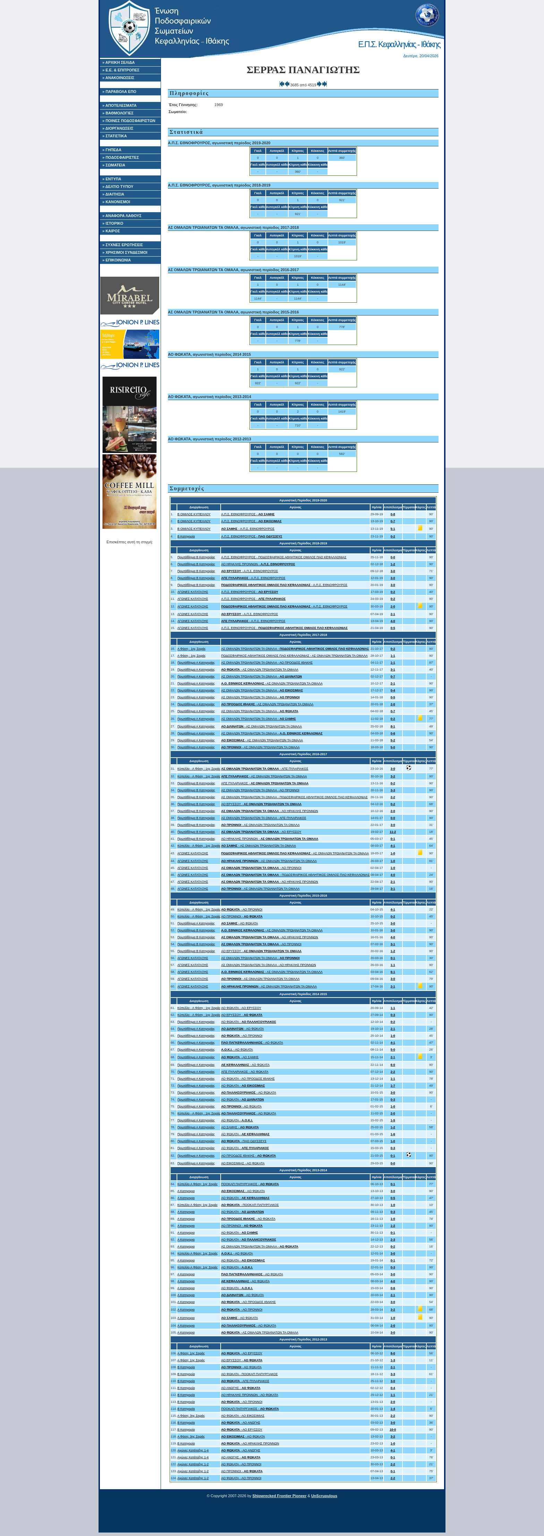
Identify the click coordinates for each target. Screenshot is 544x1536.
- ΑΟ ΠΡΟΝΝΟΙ (261, 868)
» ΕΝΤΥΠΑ (111, 179)
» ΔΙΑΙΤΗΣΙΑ (113, 194)
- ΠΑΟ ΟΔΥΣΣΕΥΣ (243, 1141)
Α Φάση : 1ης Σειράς (191, 648)
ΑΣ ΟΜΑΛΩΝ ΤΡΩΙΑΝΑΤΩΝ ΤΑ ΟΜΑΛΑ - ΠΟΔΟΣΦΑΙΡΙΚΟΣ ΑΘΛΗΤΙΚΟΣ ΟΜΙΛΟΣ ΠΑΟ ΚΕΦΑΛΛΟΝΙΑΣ (294, 797)
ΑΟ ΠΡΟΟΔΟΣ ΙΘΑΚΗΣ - (248, 1155)
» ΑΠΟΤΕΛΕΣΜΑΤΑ (119, 105)
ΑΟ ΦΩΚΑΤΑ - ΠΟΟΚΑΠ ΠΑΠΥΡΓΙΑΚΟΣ (249, 1374)
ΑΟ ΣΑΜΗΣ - (239, 1127)
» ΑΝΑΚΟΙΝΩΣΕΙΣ (118, 78)
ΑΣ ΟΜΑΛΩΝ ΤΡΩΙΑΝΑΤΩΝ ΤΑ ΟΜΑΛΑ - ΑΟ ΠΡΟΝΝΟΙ (260, 790)
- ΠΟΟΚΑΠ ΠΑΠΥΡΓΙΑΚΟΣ (250, 1205)
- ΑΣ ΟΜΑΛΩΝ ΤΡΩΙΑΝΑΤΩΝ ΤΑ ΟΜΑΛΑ (259, 669)
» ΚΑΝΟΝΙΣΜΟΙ (116, 202)
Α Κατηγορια (186, 1191)
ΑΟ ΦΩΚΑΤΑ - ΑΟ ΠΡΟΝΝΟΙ (241, 1464)
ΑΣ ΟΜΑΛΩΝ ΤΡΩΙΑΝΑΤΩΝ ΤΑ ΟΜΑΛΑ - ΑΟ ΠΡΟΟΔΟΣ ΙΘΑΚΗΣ (267, 662)
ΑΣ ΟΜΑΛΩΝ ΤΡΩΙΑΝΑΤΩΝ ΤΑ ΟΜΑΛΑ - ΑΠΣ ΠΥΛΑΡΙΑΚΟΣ (263, 818)
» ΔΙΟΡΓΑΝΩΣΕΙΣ (117, 128)
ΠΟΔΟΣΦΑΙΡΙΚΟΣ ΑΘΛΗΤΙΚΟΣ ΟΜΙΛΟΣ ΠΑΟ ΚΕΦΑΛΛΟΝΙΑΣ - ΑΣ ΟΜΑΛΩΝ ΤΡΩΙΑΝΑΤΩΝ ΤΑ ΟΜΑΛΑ (294, 655)
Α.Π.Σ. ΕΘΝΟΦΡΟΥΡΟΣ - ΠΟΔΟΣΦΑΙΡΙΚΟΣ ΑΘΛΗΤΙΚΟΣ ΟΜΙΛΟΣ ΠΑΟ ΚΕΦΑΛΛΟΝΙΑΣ (283, 557)
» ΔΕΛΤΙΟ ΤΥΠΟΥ (117, 186)
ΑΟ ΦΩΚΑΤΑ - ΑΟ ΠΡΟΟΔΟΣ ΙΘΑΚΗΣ (247, 1078)
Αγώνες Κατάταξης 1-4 (193, 1450)
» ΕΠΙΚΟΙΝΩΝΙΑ (116, 260)
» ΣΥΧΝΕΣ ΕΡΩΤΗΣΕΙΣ (122, 245)
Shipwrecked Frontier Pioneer (280, 1496)
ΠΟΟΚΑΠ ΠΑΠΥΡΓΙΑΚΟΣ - (250, 1184)
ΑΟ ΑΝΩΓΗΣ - (240, 1388)
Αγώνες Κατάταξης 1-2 (193, 1464)
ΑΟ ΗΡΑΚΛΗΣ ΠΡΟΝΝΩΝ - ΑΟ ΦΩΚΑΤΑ (249, 1395)
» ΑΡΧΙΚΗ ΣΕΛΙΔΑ (118, 62)
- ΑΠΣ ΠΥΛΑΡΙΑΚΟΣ (264, 768)
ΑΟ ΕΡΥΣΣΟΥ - (261, 804)
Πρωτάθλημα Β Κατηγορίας (196, 557)
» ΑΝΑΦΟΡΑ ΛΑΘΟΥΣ (122, 216)
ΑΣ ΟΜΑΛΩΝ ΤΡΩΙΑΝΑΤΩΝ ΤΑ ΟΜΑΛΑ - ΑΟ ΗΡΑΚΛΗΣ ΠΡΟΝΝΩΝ (268, 965)
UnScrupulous (324, 1496)
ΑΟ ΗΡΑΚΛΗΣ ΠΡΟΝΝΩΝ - (258, 564)
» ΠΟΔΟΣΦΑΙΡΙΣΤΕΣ (120, 157)
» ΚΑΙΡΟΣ (111, 231)
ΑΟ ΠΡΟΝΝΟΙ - (241, 916)
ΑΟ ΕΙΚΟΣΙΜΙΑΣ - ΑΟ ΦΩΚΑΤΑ (242, 1163)
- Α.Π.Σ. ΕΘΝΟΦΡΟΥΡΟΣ (247, 528)
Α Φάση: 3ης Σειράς (191, 1415)
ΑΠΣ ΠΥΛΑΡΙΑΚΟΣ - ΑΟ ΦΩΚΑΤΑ (244, 1071)
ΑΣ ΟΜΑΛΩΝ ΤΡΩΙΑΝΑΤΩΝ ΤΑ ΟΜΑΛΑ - (295, 648)
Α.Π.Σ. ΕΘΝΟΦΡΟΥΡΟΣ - (247, 514)
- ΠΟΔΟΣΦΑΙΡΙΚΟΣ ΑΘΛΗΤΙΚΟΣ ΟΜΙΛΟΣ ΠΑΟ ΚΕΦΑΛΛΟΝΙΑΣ (295, 875)
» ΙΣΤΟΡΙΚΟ (112, 223)
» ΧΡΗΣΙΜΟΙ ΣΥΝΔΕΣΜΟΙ (124, 252)
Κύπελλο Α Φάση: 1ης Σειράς (197, 1184)
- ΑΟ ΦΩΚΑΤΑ (239, 923)
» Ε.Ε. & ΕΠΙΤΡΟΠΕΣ (120, 70)
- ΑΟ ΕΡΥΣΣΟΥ (261, 832)
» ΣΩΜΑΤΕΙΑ (113, 165)
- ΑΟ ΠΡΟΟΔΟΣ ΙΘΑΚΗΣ (248, 1302)
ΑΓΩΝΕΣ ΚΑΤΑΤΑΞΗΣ (192, 592)
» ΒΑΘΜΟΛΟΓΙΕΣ (118, 113)
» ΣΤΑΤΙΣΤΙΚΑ (114, 136)
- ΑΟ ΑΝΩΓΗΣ (240, 1422)
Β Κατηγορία (186, 536)
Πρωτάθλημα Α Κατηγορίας (196, 662)
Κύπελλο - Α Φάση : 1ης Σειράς (198, 768)
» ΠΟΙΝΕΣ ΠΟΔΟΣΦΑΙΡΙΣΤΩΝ (128, 121)
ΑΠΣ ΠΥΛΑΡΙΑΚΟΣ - (264, 783)
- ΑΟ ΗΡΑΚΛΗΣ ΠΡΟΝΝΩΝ (269, 811)
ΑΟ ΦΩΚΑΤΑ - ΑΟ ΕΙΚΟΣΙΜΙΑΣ (242, 1415)
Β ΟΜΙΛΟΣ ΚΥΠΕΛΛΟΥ (193, 514)
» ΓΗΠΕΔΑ (111, 150)
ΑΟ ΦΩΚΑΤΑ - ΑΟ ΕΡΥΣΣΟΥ (241, 1008)
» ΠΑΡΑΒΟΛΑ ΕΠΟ (119, 91)
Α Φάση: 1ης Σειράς (191, 1353)
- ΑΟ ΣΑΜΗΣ (239, 1057)
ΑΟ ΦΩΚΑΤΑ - (248, 1022)
